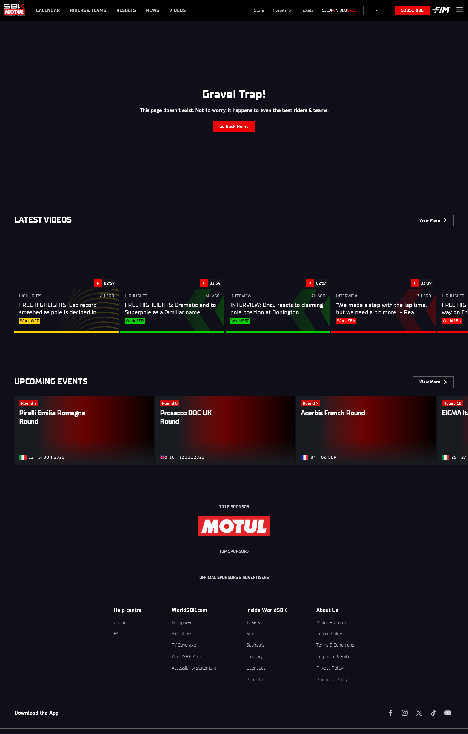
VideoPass (182, 633)
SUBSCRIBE (412, 10)
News (152, 10)
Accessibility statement (194, 668)
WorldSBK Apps (187, 656)
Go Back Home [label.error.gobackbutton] (234, 126)
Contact (121, 622)
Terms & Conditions (335, 645)
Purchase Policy (332, 679)
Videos (177, 10)
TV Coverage (184, 645)
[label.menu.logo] (14, 10)
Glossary (254, 656)
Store (259, 10)
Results (126, 10)
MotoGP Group (331, 622)
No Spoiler (182, 622)
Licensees (256, 668)
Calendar (48, 10)
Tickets (307, 10)
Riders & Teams (88, 10)
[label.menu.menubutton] (460, 10)
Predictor (255, 679)
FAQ (117, 633)
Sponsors (255, 645)
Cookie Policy (329, 633)
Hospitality (282, 10)
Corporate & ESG (332, 656)
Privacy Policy (329, 668)
